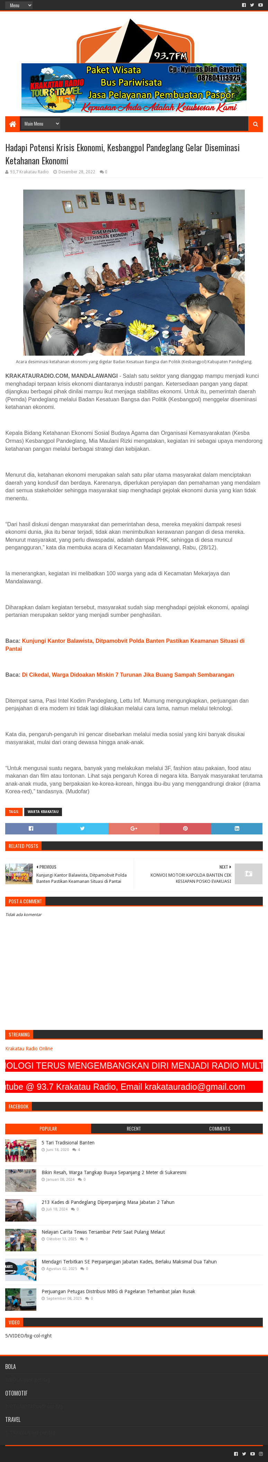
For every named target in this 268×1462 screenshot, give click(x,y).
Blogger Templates (83, 1453)
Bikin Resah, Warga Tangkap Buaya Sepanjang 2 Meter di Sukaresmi (114, 1172)
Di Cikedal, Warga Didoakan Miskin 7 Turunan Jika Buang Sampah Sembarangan (128, 675)
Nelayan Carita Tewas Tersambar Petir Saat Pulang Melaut (103, 1232)
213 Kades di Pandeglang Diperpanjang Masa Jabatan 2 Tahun (108, 1202)
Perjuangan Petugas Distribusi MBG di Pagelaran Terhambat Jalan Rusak (118, 1291)
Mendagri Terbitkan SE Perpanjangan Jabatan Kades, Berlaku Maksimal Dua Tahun (129, 1261)
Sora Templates (43, 1453)
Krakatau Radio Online (29, 1048)
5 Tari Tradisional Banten (68, 1142)
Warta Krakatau (43, 812)
